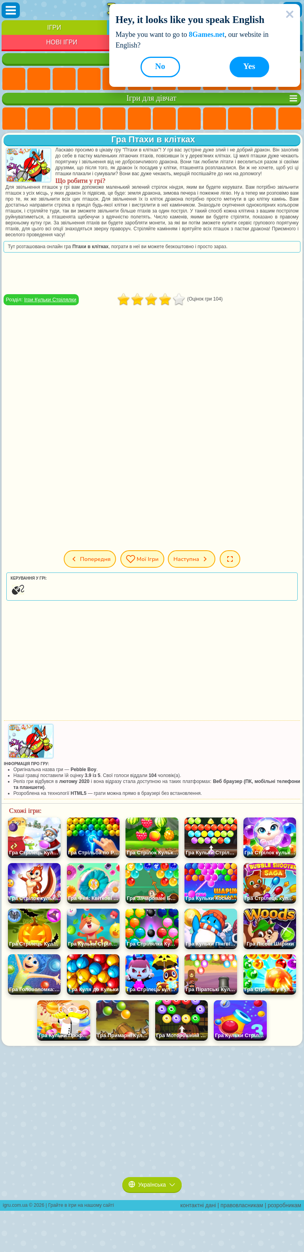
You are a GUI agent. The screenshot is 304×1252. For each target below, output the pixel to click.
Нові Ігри (61, 42)
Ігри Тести (114, 118)
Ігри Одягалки (264, 118)
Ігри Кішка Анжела (214, 118)
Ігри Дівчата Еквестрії (38, 118)
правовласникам (241, 1205)
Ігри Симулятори (64, 79)
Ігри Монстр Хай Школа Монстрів (139, 118)
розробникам (284, 1205)
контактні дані (198, 1205)
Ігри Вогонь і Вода (64, 118)
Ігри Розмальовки (189, 118)
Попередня (89, 559)
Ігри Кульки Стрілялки (50, 299)
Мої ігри (142, 559)
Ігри (54, 27)
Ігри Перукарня (289, 118)
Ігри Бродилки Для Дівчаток (164, 118)
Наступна (191, 559)
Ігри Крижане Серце (239, 118)
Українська (152, 1184)
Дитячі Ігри (89, 79)
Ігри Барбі (89, 118)
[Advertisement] (152, 273)
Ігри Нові (13, 79)
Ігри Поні (13, 118)
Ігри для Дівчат (38, 79)
